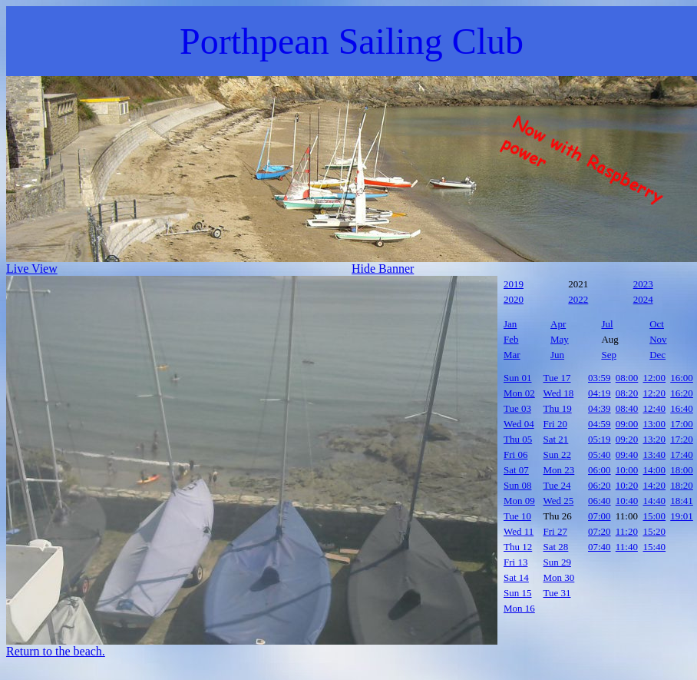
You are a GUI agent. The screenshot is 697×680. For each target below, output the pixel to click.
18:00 (681, 470)
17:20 (681, 439)
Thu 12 (518, 546)
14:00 (654, 470)
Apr (558, 324)
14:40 (654, 500)
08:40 (627, 408)
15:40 (654, 546)
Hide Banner (383, 268)
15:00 (654, 516)
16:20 (681, 393)
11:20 (627, 531)
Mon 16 (519, 608)
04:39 (599, 408)
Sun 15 (517, 593)
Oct (656, 324)
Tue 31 (557, 593)
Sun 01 (517, 377)
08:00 (627, 377)
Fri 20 (555, 424)
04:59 (599, 424)
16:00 (681, 377)
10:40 (627, 500)
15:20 (654, 531)
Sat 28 (556, 546)
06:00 (599, 470)
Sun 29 (557, 562)
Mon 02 (519, 393)
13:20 (654, 439)
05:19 (599, 439)
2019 (514, 284)
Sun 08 (517, 485)
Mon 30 (559, 577)
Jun (557, 354)
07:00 (599, 516)
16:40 (681, 408)
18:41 (681, 500)
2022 (578, 299)
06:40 (599, 500)
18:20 (681, 485)
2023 (643, 284)
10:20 (627, 485)
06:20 (599, 485)
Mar (512, 354)
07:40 (599, 546)
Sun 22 (557, 454)
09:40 (627, 454)
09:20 (627, 439)
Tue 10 (517, 516)
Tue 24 (557, 485)
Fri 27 (555, 531)
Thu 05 (518, 439)
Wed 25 (558, 500)
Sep (608, 354)
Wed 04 (519, 424)
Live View (32, 268)
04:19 (599, 393)
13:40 (654, 454)
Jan (510, 324)
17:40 (681, 454)
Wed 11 (518, 531)
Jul (607, 324)
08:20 (627, 393)
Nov (657, 339)
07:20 (599, 531)
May (559, 339)
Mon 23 (559, 470)
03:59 (599, 377)
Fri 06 (515, 454)
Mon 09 (519, 500)
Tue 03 (517, 408)
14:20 (654, 485)
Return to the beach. (55, 651)
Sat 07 (516, 470)
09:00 (627, 424)
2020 (514, 299)
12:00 (654, 377)
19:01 (681, 516)
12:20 (654, 393)
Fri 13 (515, 562)
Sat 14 (516, 577)
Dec (657, 354)
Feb (511, 339)
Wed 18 (558, 393)
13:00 (654, 424)
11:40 (627, 546)
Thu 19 (557, 408)
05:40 (599, 454)
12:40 (654, 408)
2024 (643, 299)
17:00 (681, 424)
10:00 (627, 470)
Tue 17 (557, 377)
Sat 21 (556, 439)
